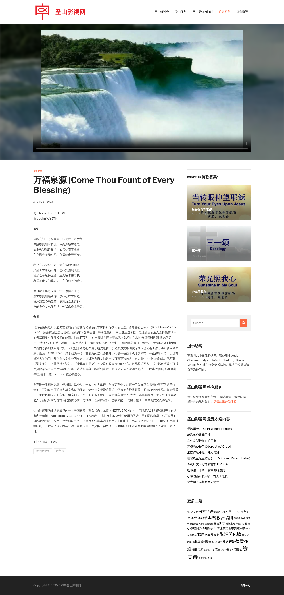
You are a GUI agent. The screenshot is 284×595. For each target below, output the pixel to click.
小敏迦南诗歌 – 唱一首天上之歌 (207, 476)
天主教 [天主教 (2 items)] (201, 524)
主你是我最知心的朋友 (201, 440)
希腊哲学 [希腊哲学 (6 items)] (207, 528)
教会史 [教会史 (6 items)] (215, 534)
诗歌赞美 (224, 11)
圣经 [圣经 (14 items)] (194, 518)
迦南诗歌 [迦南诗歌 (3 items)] (202, 558)
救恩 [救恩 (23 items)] (201, 534)
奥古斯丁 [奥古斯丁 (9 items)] (219, 523)
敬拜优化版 (42, 451)
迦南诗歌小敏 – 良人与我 (203, 452)
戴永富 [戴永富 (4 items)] (193, 534)
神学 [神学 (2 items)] (220, 542)
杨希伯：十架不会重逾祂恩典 (206, 470)
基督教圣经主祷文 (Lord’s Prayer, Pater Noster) (218, 458)
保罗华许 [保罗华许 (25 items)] (206, 511)
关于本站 (245, 585)
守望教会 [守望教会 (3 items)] (240, 523)
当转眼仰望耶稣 (206, 209)
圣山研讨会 (161, 11)
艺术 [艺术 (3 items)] (231, 549)
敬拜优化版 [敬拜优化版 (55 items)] (230, 534)
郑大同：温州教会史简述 (203, 482)
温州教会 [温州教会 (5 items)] (206, 541)
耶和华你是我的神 (198, 435)
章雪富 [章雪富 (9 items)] (216, 549)
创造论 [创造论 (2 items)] (217, 512)
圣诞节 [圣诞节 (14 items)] (203, 518)
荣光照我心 (202, 291)
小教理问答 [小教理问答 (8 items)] (194, 528)
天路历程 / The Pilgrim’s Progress (209, 429)
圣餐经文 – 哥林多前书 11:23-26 (207, 464)
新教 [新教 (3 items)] (244, 534)
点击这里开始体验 (225, 401)
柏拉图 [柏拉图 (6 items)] (196, 541)
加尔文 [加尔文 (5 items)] (224, 511)
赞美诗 (60, 451)
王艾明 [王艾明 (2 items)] (215, 542)
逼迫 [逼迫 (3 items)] (210, 558)
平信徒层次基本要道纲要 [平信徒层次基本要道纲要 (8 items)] (230, 528)
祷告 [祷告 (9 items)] (232, 541)
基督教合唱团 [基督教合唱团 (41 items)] (220, 517)
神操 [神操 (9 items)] (225, 541)
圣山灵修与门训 (203, 11)
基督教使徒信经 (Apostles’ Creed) (209, 446)
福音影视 (242, 11)
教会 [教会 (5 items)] (207, 534)
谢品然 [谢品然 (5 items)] (238, 549)
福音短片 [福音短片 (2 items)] (208, 550)
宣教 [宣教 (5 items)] (247, 523)
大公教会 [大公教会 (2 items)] (194, 524)
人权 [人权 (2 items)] (196, 512)
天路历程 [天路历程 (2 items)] (209, 524)
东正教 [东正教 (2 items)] (190, 512)
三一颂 (198, 250)
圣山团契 (181, 11)
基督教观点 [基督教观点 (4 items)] (239, 518)
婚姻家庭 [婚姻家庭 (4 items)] (230, 523)
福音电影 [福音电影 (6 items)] (197, 549)
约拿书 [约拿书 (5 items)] (225, 549)
